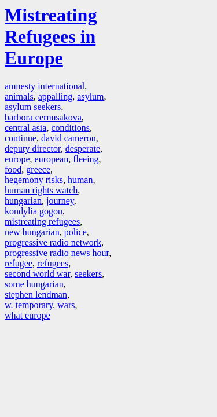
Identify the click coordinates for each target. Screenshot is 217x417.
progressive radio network (53, 242)
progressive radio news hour (57, 253)
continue (20, 138)
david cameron (68, 138)
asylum (90, 96)
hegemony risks (34, 180)
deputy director (33, 148)
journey (60, 201)
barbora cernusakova (43, 117)
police (75, 232)
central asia (25, 128)
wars (66, 305)
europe (17, 159)
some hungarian (34, 284)
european (52, 159)
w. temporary (29, 305)
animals (19, 96)
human (80, 180)
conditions (70, 128)
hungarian (23, 201)
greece (38, 169)
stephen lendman (36, 294)
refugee (18, 263)
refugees (52, 263)
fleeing (85, 159)
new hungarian (32, 232)
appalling (55, 96)
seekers (88, 274)
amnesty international (44, 86)
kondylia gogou (33, 211)
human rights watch (41, 190)
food (13, 169)
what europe (27, 315)
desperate (82, 148)
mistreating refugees (42, 221)
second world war (37, 274)
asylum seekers (33, 107)
